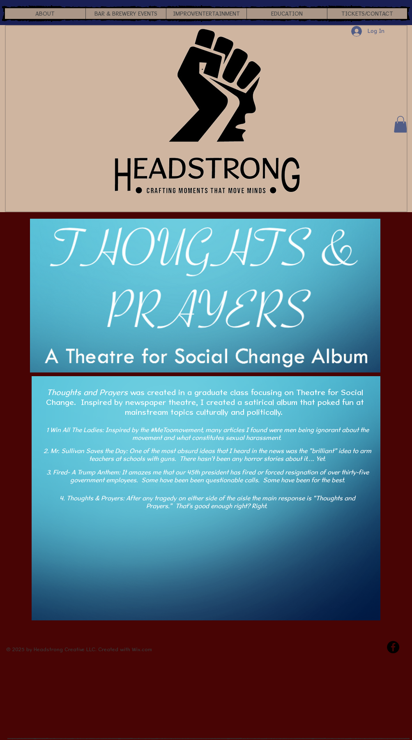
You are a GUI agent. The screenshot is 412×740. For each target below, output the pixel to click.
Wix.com (142, 649)
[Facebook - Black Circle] (393, 647)
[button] (45, 13)
